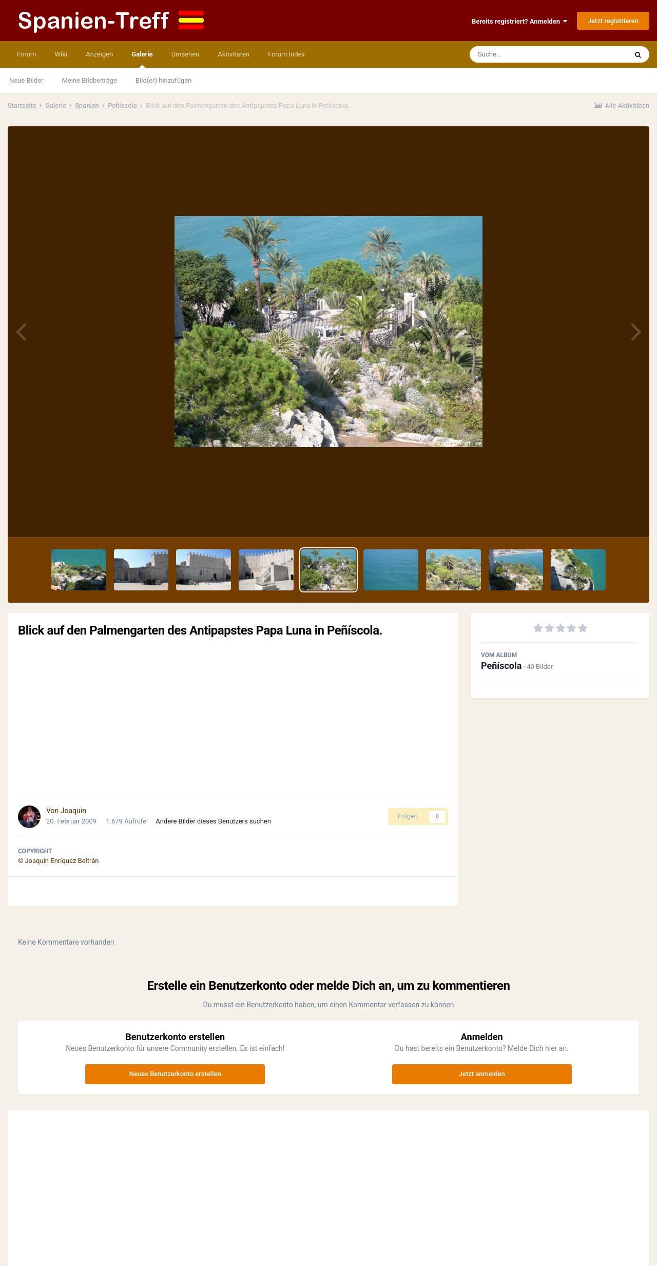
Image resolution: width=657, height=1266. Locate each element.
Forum (26, 54)
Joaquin (73, 811)
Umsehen (185, 54)
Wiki (60, 54)
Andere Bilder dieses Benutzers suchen (213, 821)
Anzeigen (99, 54)
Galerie (141, 59)
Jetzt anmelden (482, 1074)
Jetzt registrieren (613, 21)
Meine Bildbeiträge (89, 80)
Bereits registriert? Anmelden (519, 21)
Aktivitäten (233, 54)
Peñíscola (501, 665)
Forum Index (286, 54)
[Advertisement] (233, 717)
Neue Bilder (26, 80)
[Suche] (529, 54)
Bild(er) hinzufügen (163, 80)
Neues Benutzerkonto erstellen (175, 1074)
